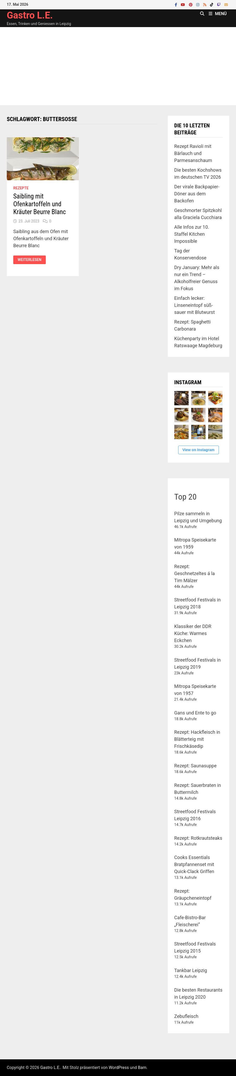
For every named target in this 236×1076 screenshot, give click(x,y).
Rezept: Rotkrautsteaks (198, 838)
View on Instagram (198, 450)
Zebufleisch (186, 1016)
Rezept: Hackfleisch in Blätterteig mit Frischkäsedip (197, 739)
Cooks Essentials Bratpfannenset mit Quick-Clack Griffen (194, 864)
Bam (142, 1067)
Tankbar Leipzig (190, 970)
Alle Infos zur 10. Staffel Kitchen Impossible (191, 234)
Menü (218, 13)
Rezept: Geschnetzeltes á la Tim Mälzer (194, 573)
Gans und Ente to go (195, 713)
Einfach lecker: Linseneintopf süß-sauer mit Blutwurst (194, 305)
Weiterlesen (31, 260)
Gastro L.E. (30, 15)
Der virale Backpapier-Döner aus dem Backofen (197, 193)
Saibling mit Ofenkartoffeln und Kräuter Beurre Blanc (39, 204)
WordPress (119, 1067)
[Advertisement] (118, 66)
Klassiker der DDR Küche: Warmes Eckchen (192, 633)
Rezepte (21, 188)
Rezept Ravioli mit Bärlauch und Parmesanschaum (193, 153)
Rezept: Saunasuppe (195, 765)
